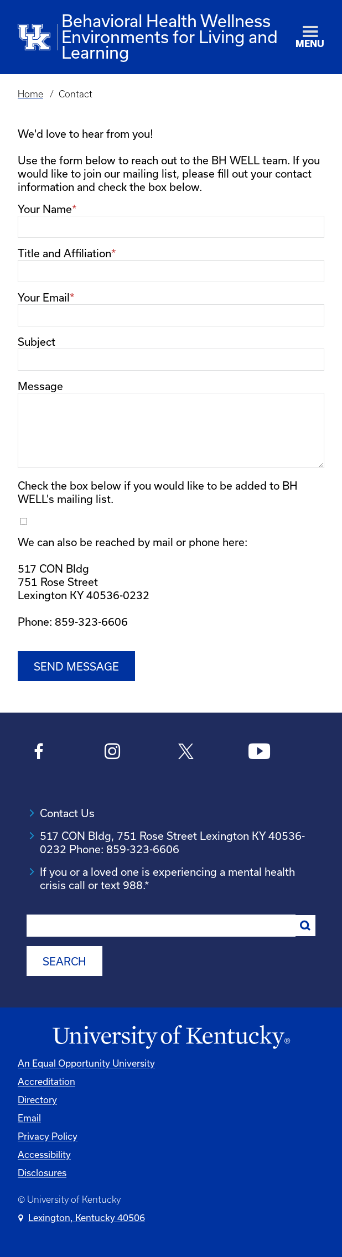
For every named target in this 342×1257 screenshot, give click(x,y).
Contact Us (67, 812)
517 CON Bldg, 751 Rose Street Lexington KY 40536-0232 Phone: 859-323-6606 (172, 841)
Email (29, 1116)
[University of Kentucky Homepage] (171, 1035)
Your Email (44, 297)
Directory (37, 1098)
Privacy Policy (47, 1134)
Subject (36, 341)
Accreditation (46, 1079)
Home (30, 94)
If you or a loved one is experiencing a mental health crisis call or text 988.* (167, 877)
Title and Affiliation (64, 253)
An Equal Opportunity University (86, 1061)
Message (40, 386)
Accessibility (44, 1152)
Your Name (45, 208)
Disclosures (42, 1171)
